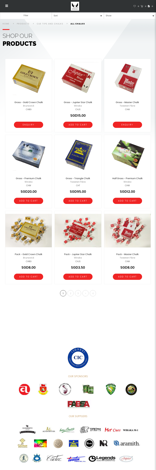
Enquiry (29, 125)
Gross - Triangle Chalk (78, 178)
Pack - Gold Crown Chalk (28, 254)
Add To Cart (78, 125)
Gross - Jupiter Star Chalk (78, 102)
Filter (26, 15)
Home (6, 24)
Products (23, 24)
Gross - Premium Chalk (28, 178)
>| (93, 293)
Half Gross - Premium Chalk (127, 178)
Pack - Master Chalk (127, 254)
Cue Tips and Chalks (50, 24)
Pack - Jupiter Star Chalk (78, 254)
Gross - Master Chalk (127, 102)
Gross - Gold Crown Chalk (28, 102)
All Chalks (78, 24)
